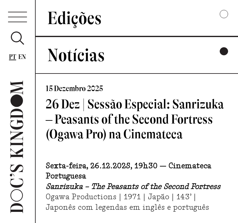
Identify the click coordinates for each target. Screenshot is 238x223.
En (22, 57)
